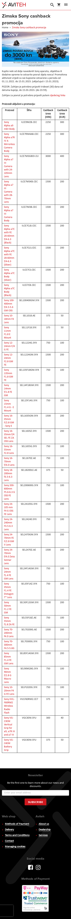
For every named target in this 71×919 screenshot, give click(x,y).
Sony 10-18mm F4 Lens (9, 319)
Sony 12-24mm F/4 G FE (9, 346)
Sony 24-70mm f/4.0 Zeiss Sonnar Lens (9, 556)
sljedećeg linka (57, 95)
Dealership (45, 829)
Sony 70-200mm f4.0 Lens (8, 633)
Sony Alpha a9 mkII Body (9, 125)
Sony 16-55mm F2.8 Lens (9, 450)
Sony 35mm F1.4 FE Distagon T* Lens (8, 590)
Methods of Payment (17, 824)
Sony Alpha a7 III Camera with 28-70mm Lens (8, 191)
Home (5, 27)
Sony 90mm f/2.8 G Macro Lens (7, 675)
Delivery (9, 829)
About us (44, 824)
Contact (9, 841)
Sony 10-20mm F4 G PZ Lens (9, 691)
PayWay (35, 898)
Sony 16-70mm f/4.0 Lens (9, 461)
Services (43, 835)
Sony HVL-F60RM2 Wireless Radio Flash (9, 706)
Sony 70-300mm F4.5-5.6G (9, 645)
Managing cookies (15, 846)
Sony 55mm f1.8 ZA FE (9, 621)
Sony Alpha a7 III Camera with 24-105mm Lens (8, 166)
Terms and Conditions (17, 835)
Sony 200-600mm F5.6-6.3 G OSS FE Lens (9, 492)
